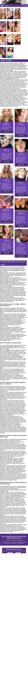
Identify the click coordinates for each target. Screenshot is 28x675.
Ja (9, 553)
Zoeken (6, 5)
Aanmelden (24, 5)
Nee (18, 553)
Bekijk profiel (7, 131)
